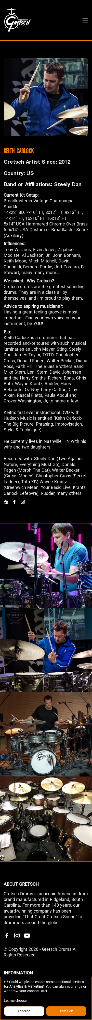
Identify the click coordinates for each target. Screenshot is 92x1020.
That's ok (66, 1011)
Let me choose (15, 1001)
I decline (24, 1011)
